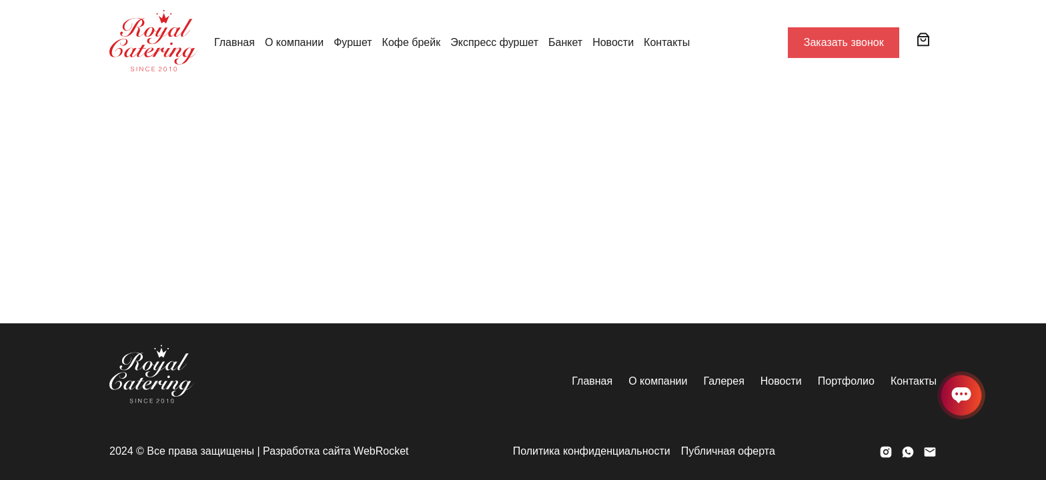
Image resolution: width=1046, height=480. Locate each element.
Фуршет (353, 42)
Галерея (723, 381)
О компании (294, 42)
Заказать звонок (844, 42)
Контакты (667, 42)
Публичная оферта (728, 451)
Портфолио (846, 381)
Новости (613, 42)
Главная (234, 42)
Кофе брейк (411, 42)
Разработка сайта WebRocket (335, 451)
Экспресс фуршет (494, 42)
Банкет (565, 42)
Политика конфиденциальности (591, 451)
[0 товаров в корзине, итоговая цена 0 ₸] (923, 39)
